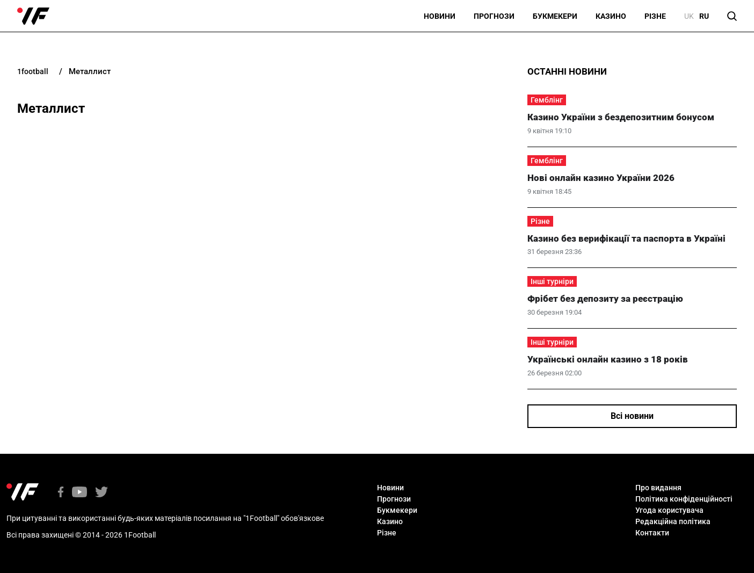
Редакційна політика (673, 521)
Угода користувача (669, 510)
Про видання (658, 487)
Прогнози (494, 16)
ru (704, 16)
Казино (611, 16)
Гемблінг (547, 100)
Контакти (652, 532)
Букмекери (555, 16)
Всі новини (632, 416)
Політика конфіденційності (684, 499)
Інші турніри (552, 281)
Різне (655, 16)
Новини (439, 16)
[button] (732, 16)
